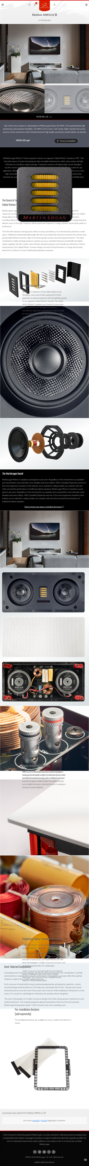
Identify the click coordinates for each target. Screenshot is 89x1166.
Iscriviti (44, 1120)
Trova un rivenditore (66, 141)
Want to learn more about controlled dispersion (44, 506)
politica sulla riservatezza (44, 1162)
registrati (35, 1120)
